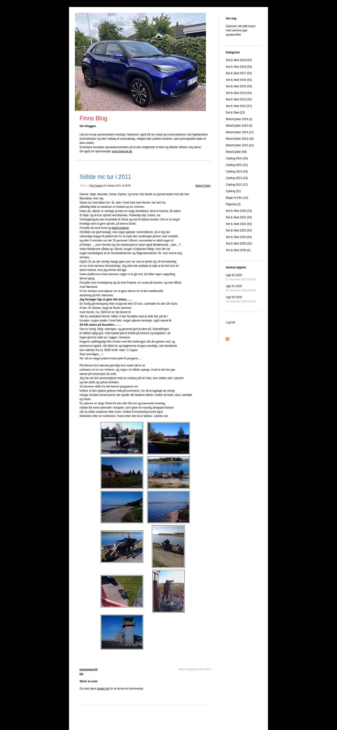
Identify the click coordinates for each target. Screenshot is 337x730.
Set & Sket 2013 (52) (239, 99)
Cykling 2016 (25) (237, 158)
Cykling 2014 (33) (237, 171)
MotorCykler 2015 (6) (239, 125)
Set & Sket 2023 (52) (239, 230)
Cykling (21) (233, 191)
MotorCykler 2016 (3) (239, 119)
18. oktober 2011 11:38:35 (117, 185)
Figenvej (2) (233, 204)
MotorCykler (203, 185)
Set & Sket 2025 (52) (239, 243)
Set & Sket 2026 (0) (238, 250)
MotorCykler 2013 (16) (240, 138)
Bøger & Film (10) (237, 197)
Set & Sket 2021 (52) (239, 217)
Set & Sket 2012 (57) (239, 106)
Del (81, 674)
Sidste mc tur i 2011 (105, 176)
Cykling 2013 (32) (237, 178)
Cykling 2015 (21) (237, 165)
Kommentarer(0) (89, 669)
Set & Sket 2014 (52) (239, 93)
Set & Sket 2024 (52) (239, 237)
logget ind (103, 688)
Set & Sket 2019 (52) (239, 60)
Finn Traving (96, 185)
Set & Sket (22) (235, 112)
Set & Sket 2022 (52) (239, 224)
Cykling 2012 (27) (237, 184)
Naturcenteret (120, 228)
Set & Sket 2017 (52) (239, 73)
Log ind (230, 322)
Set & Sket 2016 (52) (239, 79)
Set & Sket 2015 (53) (239, 86)
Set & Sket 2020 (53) (239, 210)
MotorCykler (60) (236, 151)
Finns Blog (93, 118)
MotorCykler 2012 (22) (240, 145)
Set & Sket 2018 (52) (239, 66)
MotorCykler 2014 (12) (240, 132)
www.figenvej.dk (122, 151)
